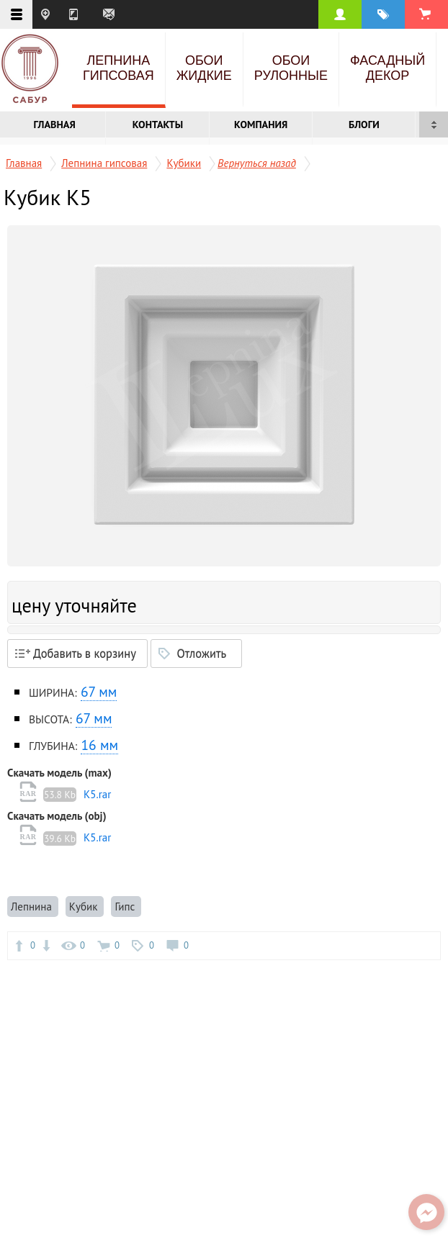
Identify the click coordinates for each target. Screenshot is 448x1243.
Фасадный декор (387, 68)
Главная (55, 124)
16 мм (99, 745)
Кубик (85, 906)
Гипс (126, 906)
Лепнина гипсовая (118, 68)
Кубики (183, 163)
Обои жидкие (204, 68)
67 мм (99, 691)
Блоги (364, 124)
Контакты (158, 124)
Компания (260, 124)
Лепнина (33, 906)
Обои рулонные (291, 68)
